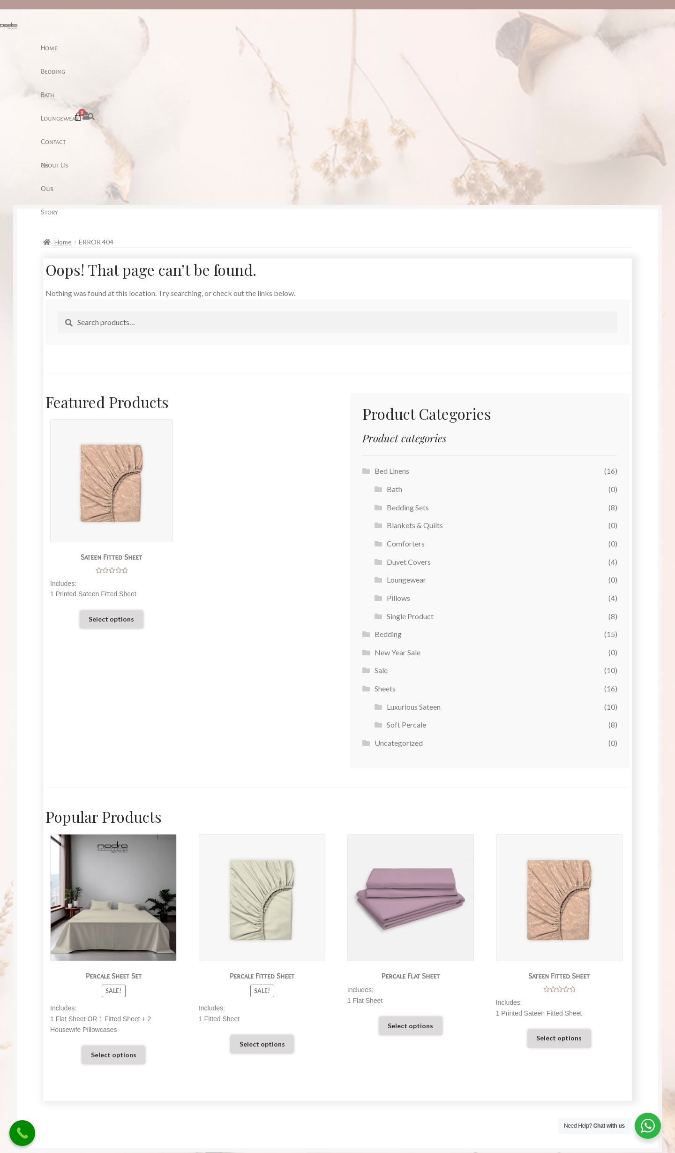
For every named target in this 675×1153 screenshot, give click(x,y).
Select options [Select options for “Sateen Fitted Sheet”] (111, 478)
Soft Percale (406, 583)
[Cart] (569, 46)
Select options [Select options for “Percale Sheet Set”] (113, 914)
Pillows (398, 457)
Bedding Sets (408, 366)
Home (209, 47)
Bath (267, 47)
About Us (388, 47)
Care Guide (81, 1042)
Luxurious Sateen (414, 565)
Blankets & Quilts (415, 384)
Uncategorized (399, 602)
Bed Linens (392, 330)
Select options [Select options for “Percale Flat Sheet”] (410, 885)
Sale (381, 529)
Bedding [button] (239, 47)
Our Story (427, 47)
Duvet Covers (409, 421)
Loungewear (303, 47)
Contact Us (348, 47)
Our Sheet (80, 1055)
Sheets (385, 547)
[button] (551, 46)
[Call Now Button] (22, 1133)
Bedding (388, 493)
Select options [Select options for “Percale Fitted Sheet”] (262, 903)
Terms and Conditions (97, 1080)
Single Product (410, 475)
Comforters (406, 402)
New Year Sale (397, 511)
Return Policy (85, 1067)
